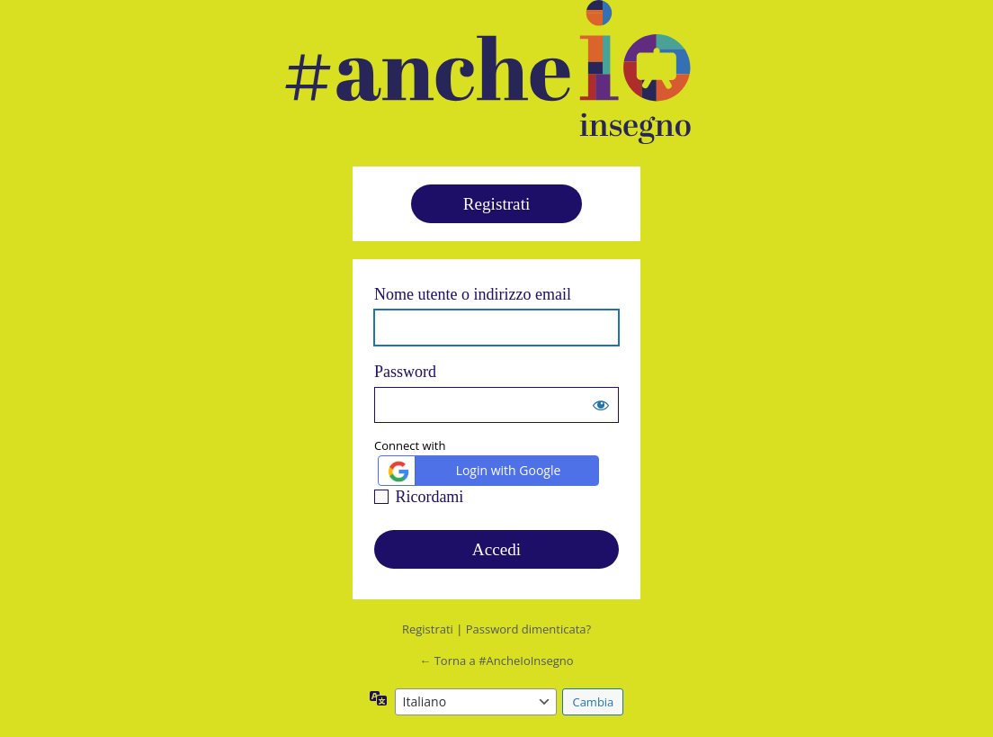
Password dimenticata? (528, 629)
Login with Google (471, 471)
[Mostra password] (601, 405)
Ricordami (429, 497)
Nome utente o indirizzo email (472, 294)
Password (405, 372)
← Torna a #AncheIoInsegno (496, 660)
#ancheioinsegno (487, 72)
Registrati (497, 203)
